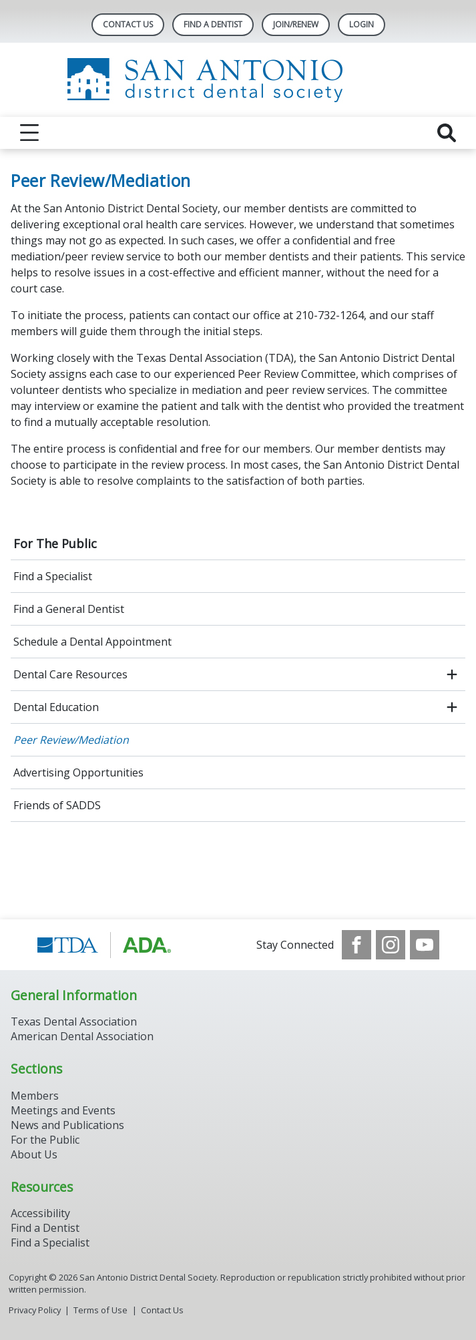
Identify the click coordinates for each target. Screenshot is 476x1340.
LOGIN (361, 24)
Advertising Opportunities (78, 772)
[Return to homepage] (238, 79)
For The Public (55, 543)
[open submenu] (452, 674)
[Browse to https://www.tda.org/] (104, 944)
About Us (34, 1154)
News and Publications (67, 1125)
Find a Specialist (52, 576)
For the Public (45, 1139)
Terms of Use (100, 1310)
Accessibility (40, 1213)
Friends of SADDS (57, 805)
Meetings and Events (63, 1110)
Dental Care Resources (70, 674)
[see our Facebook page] (356, 944)
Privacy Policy (35, 1310)
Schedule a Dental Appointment (92, 641)
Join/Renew (295, 24)
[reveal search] (446, 133)
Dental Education (56, 707)
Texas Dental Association (74, 1021)
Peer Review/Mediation (71, 739)
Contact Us (128, 24)
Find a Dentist (45, 1227)
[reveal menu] (29, 133)
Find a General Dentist (68, 609)
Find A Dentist (213, 24)
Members (35, 1095)
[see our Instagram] (390, 944)
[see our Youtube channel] (424, 944)
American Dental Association (82, 1036)
